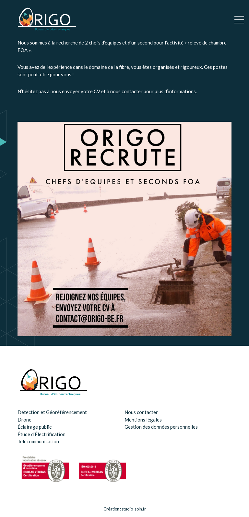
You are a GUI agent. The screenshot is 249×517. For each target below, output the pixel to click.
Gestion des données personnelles (161, 427)
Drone (24, 419)
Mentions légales (143, 419)
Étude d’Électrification (41, 434)
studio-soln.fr (134, 508)
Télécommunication (38, 441)
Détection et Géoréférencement (52, 412)
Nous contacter (141, 412)
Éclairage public (35, 427)
